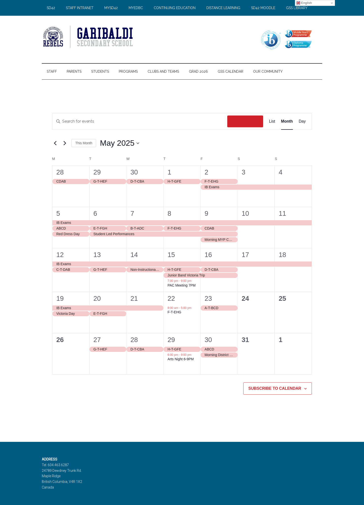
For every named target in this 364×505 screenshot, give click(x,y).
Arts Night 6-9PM (180, 359)
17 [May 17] (245, 255)
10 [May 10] (245, 213)
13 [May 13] (97, 255)
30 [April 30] (134, 172)
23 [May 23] (208, 298)
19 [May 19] (60, 298)
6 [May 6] (95, 213)
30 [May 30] (208, 340)
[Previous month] (55, 143)
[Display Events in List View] (272, 121)
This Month (83, 143)
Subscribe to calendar (274, 388)
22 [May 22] (171, 298)
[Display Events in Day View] (302, 121)
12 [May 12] (60, 255)
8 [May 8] (169, 213)
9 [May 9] (206, 213)
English (304, 3)
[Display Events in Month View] (287, 121)
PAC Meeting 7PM (181, 285)
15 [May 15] (171, 255)
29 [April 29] (97, 172)
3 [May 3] (243, 172)
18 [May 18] (282, 255)
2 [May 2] (206, 172)
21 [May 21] (134, 298)
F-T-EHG (174, 312)
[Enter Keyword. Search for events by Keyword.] (139, 121)
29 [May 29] (171, 340)
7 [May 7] (132, 213)
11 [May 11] (282, 213)
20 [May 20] (97, 298)
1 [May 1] (169, 172)
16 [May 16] (208, 255)
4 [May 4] (280, 172)
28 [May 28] (134, 340)
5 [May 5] (58, 213)
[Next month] (65, 143)
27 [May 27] (97, 340)
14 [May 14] (134, 255)
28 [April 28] (60, 172)
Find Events (245, 121)
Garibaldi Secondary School (88, 37)
